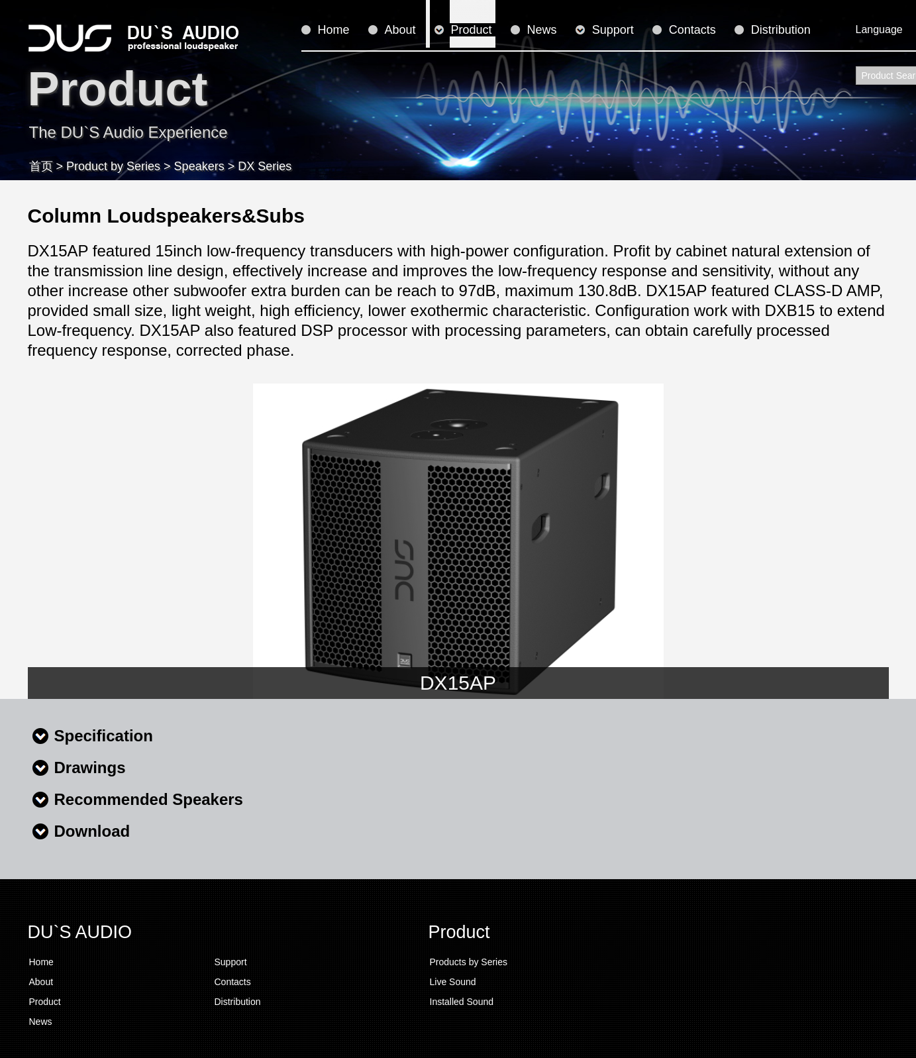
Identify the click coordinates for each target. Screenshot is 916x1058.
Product (471, 29)
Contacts (692, 29)
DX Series (264, 166)
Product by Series (113, 166)
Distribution (781, 29)
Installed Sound (462, 1001)
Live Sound (453, 982)
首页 (41, 166)
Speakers (199, 166)
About (400, 29)
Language (879, 29)
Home (334, 29)
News (542, 29)
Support (613, 29)
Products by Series (469, 962)
